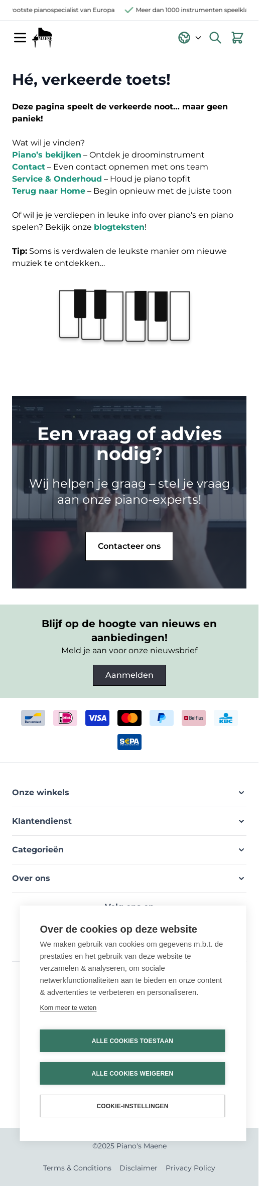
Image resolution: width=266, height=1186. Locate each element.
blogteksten (119, 227)
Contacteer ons (129, 546)
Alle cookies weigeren (133, 1073)
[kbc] (226, 718)
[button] (129, 793)
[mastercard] (129, 718)
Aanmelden (129, 675)
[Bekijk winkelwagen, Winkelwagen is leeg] (237, 38)
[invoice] (129, 742)
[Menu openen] (20, 38)
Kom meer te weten (68, 1007)
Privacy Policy (190, 1167)
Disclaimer (138, 1167)
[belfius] (194, 718)
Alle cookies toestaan (132, 1041)
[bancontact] (33, 718)
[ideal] (65, 718)
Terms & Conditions (77, 1167)
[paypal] (162, 718)
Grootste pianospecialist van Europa (62, 10)
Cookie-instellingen (132, 1106)
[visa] (97, 718)
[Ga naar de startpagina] (42, 38)
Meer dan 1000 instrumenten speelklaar (197, 10)
